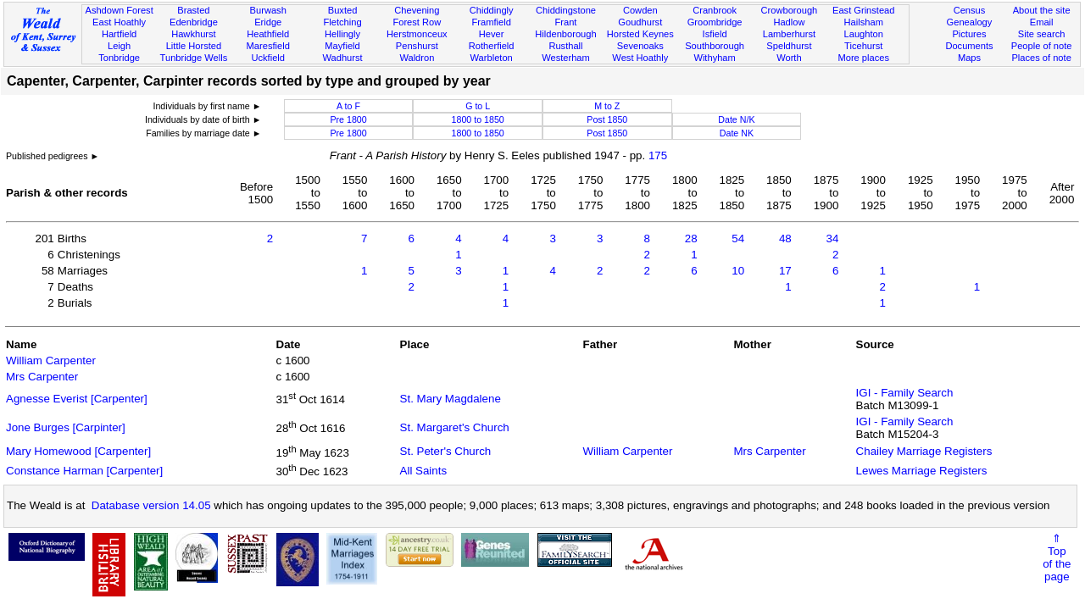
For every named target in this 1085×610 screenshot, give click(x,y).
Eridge (267, 22)
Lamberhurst (789, 34)
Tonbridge (119, 58)
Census (970, 10)
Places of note (1041, 58)
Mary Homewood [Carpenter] (78, 451)
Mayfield (342, 46)
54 (738, 238)
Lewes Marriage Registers (922, 470)
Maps (969, 58)
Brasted (193, 10)
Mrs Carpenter (42, 376)
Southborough (714, 46)
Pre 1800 (348, 119)
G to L (477, 106)
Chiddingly (492, 10)
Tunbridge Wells (194, 58)
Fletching (343, 22)
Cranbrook (715, 10)
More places (863, 58)
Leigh (119, 46)
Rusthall (565, 46)
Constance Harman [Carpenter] (84, 470)
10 (738, 270)
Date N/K (736, 119)
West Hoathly (640, 58)
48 (785, 238)
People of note (1041, 46)
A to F (348, 106)
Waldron (416, 58)
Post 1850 (607, 119)
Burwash (268, 10)
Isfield (715, 34)
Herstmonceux (417, 34)
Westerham (566, 58)
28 (691, 238)
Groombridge (715, 22)
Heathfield (268, 34)
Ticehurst (863, 46)
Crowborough (789, 10)
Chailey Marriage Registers (924, 451)
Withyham (714, 58)
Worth (788, 58)
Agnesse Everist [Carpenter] (76, 398)
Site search (1042, 34)
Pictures (969, 34)
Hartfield (119, 34)
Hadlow (788, 22)
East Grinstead (863, 10)
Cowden (640, 10)
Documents (969, 46)
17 (785, 270)
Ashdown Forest (119, 10)
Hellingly (342, 34)
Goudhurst (640, 22)
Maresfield (268, 46)
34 (832, 238)
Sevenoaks (640, 46)
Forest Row (416, 22)
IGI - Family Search (905, 392)
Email (1042, 22)
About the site (1042, 10)
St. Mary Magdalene (450, 398)
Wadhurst (342, 58)
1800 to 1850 (478, 119)
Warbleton (491, 58)
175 (657, 155)
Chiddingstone (566, 10)
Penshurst (417, 46)
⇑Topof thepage (1057, 557)
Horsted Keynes (640, 34)
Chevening (416, 10)
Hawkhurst (193, 34)
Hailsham (863, 22)
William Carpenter (51, 360)
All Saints (424, 470)
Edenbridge (194, 22)
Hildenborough (565, 34)
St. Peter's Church (446, 451)
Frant (566, 22)
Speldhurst (788, 46)
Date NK (737, 133)
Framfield (491, 22)
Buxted (343, 10)
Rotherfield (492, 46)
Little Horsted (193, 46)
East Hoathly (119, 22)
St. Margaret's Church (454, 427)
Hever (491, 34)
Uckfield (268, 58)
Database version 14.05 (151, 505)
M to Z (607, 106)
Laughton (863, 34)
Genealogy (970, 22)
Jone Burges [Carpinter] (65, 427)
